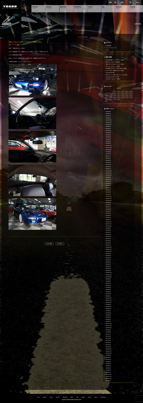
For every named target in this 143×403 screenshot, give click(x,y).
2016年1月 (108, 372)
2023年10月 (109, 175)
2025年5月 (108, 134)
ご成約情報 (108, 45)
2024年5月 (108, 160)
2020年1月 (108, 270)
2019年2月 (108, 293)
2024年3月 (108, 164)
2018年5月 (108, 313)
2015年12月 (109, 374)
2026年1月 (108, 118)
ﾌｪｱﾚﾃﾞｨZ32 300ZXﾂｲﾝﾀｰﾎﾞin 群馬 (115, 70)
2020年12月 (109, 247)
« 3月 (106, 101)
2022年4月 (108, 213)
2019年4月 (108, 289)
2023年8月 (108, 179)
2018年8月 (108, 306)
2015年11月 (109, 376)
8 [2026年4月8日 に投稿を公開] (114, 93)
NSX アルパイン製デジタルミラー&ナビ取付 (117, 74)
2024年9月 (108, 151)
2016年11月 (109, 351)
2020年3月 (108, 266)
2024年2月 (108, 166)
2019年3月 (108, 291)
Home (38, 397)
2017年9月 (108, 329)
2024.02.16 (13, 44)
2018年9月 (108, 304)
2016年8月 (108, 357)
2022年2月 (108, 217)
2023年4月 (108, 187)
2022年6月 (108, 209)
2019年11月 (109, 274)
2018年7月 (108, 308)
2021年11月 (109, 223)
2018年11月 (109, 300)
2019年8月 (108, 281)
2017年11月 (109, 325)
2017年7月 (108, 334)
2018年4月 (108, 315)
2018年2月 (108, 319)
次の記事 (59, 243)
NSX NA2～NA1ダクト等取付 (113, 79)
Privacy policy (103, 397)
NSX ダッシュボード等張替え (113, 62)
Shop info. (89, 397)
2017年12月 (109, 323)
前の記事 (49, 243)
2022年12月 (109, 196)
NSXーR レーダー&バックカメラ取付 (115, 64)
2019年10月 (109, 276)
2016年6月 (108, 361)
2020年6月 (108, 260)
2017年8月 (108, 332)
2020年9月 (108, 253)
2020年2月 (108, 268)
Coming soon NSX (110, 72)
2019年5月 (108, 287)
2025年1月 (108, 143)
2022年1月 (108, 219)
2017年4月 (108, 340)
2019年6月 (108, 285)
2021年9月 (108, 228)
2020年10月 (109, 251)
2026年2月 (108, 115)
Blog (77, 397)
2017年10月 (109, 327)
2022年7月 (108, 206)
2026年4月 (108, 111)
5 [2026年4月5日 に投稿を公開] (130, 91)
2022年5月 (108, 211)
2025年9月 (108, 126)
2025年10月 (109, 124)
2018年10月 (109, 302)
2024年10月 (109, 149)
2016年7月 (108, 359)
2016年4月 (108, 365)
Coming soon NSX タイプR (112, 76)
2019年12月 (109, 272)
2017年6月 (108, 336)
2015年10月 (109, 378)
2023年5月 (108, 185)
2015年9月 (108, 380)
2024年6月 (108, 158)
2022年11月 (109, 198)
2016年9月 (108, 355)
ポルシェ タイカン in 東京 (113, 66)
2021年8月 (108, 230)
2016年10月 (109, 353)
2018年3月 (108, 317)
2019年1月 (108, 296)
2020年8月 (108, 255)
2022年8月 (108, 204)
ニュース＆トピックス (24, 44)
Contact (96, 397)
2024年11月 (109, 147)
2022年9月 (108, 202)
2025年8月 (108, 128)
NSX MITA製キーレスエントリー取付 (115, 60)
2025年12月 (109, 120)
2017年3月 (108, 342)
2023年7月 (108, 181)
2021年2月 (108, 243)
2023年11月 (109, 173)
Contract (51, 397)
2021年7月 (108, 232)
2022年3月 (108, 215)
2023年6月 (108, 183)
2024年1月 (108, 168)
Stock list (44, 397)
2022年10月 (109, 200)
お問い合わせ (110, 2)
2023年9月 (108, 177)
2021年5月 (108, 236)
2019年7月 (108, 283)
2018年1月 (108, 321)
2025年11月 (109, 122)
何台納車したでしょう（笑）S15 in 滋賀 (116, 68)
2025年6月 (108, 132)
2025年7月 (108, 130)
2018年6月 (108, 310)
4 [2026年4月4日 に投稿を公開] (126, 91)
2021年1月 (108, 245)
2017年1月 (108, 346)
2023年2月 (108, 192)
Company (83, 397)
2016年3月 (108, 368)
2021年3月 (108, 240)
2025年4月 (108, 137)
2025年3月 (108, 139)
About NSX (58, 397)
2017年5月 (108, 338)
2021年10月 (109, 226)
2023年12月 (109, 171)
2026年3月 (108, 113)
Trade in (72, 397)
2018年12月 (109, 298)
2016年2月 (108, 370)
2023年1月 (108, 194)
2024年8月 (108, 153)
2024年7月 (108, 156)
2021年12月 (109, 221)
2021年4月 (108, 238)
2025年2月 (108, 141)
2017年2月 (108, 344)
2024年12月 (109, 145)
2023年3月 (108, 190)
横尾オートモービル (10, 7)
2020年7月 (108, 257)
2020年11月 (109, 249)
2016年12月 (109, 348)
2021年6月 (108, 234)
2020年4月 (108, 264)
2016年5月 (108, 363)
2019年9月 (108, 279)
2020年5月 (108, 262)
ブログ (31, 44)
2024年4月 (108, 162)
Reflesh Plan (65, 397)
